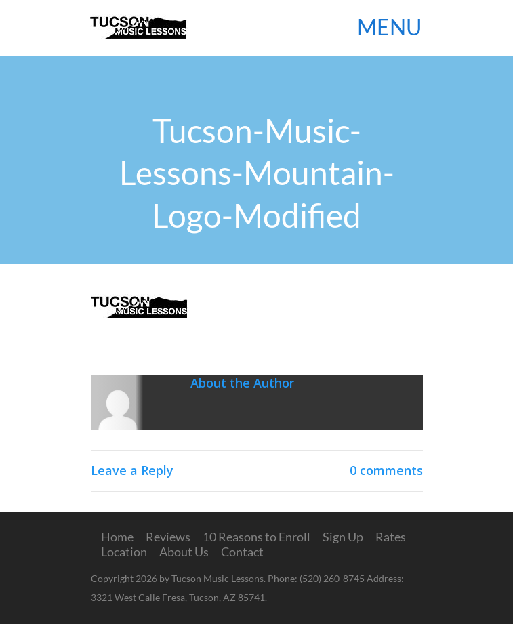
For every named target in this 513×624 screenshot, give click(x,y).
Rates (390, 536)
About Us (184, 551)
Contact (242, 551)
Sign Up (343, 536)
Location (124, 551)
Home (117, 536)
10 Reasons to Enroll (256, 536)
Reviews (168, 536)
